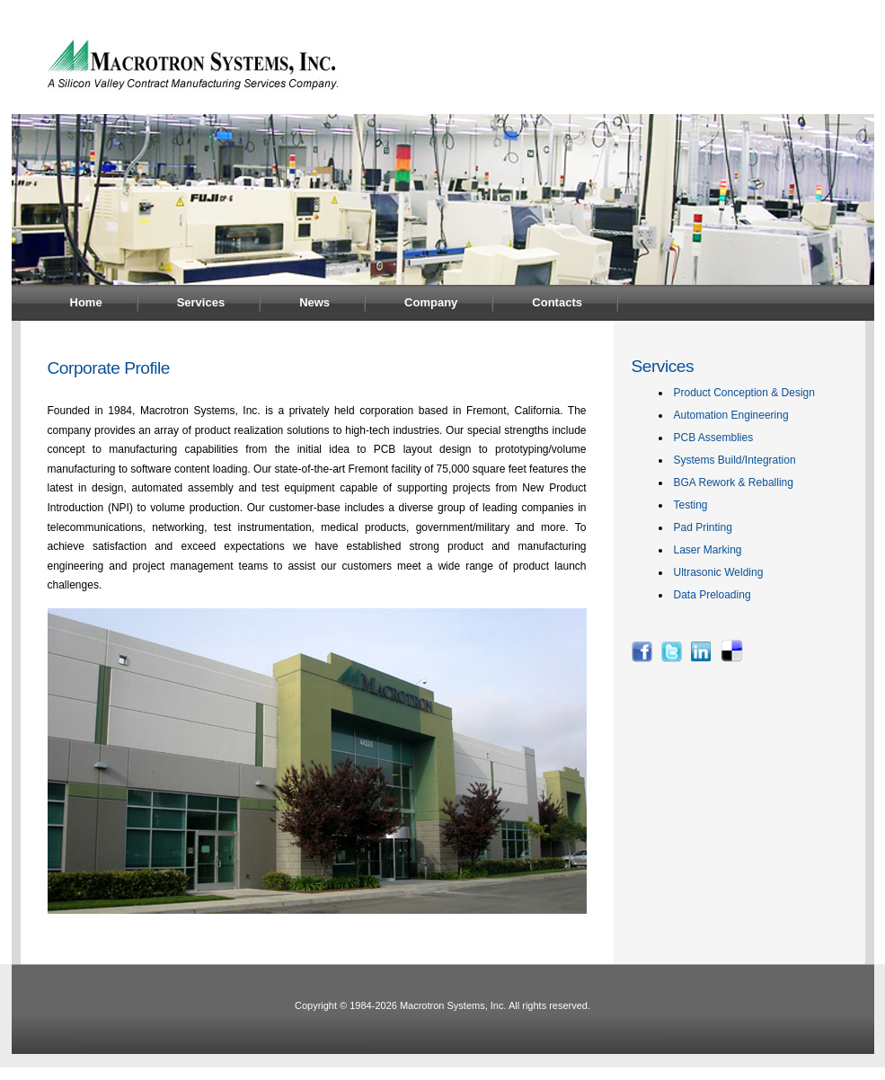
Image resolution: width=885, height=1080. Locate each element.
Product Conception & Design (744, 392)
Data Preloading (712, 595)
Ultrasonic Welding (719, 572)
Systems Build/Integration (735, 460)
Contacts (557, 302)
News (314, 302)
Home (86, 302)
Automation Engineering (731, 415)
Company (430, 302)
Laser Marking (708, 550)
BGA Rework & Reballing (733, 482)
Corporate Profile (109, 368)
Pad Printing (703, 527)
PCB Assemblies (714, 437)
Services (201, 302)
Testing (691, 505)
